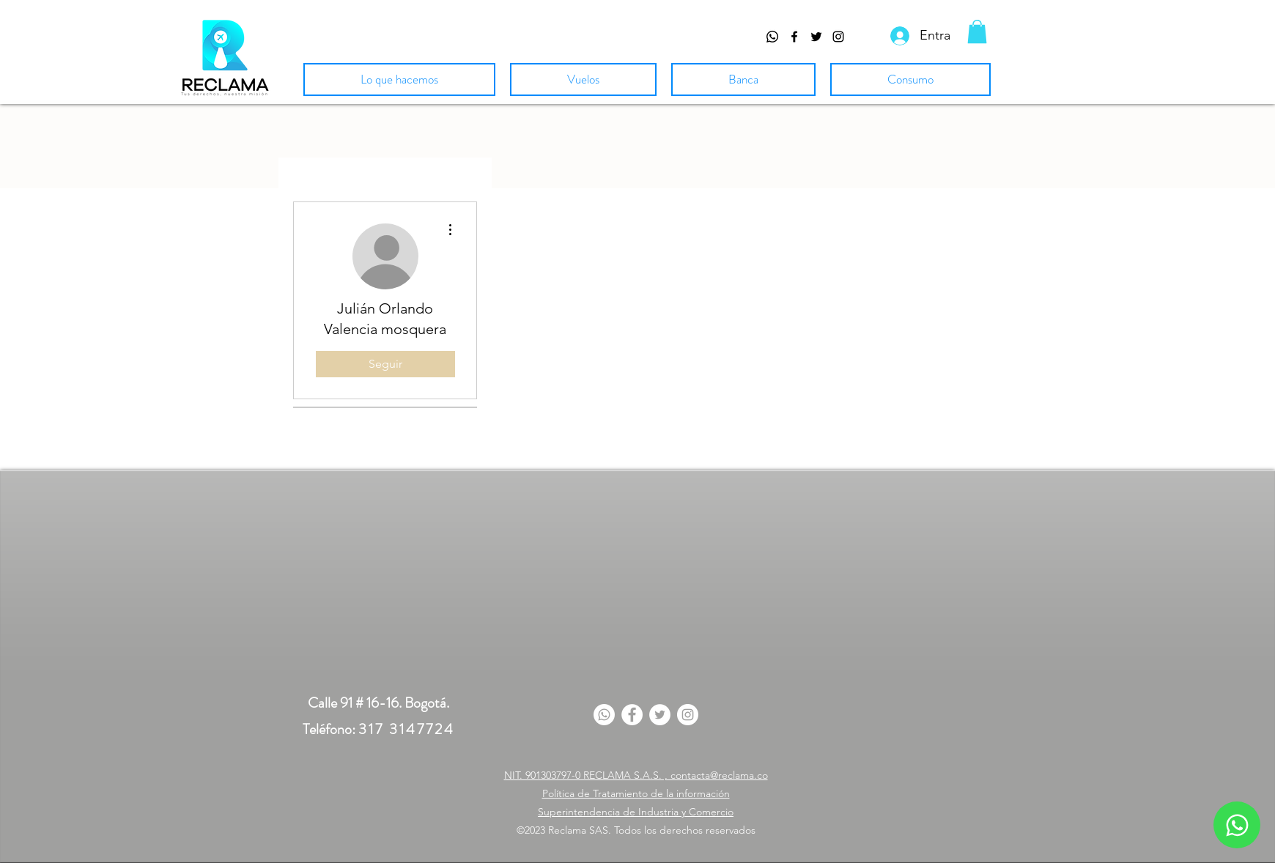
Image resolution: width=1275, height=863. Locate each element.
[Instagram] (687, 714)
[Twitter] (659, 714)
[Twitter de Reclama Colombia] (816, 36)
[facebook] (794, 36)
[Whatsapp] (772, 36)
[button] (977, 31)
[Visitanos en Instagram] (838, 36)
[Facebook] (632, 714)
